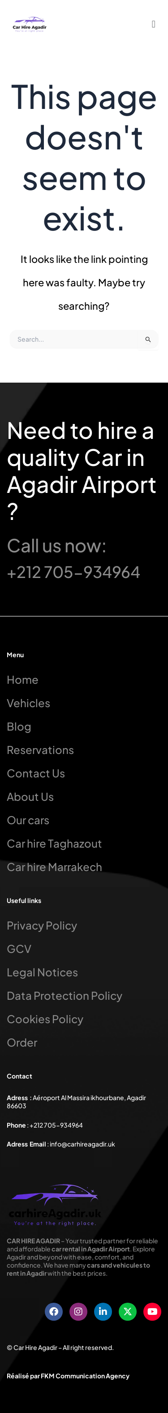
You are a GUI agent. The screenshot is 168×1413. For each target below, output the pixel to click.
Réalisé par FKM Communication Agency (68, 1376)
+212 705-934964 (73, 572)
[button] (153, 23)
